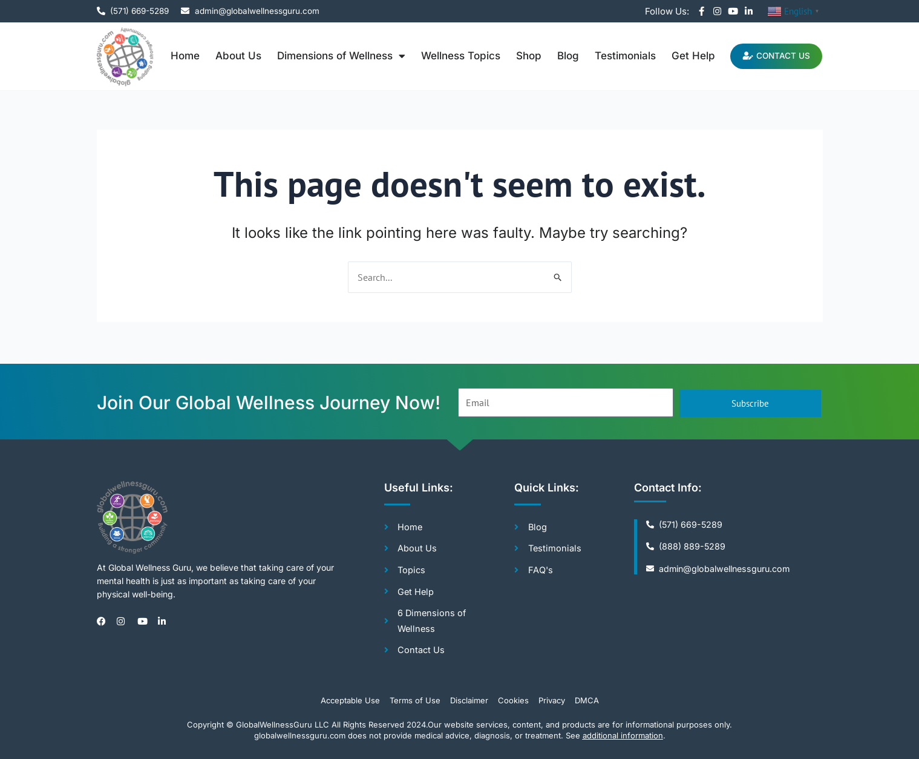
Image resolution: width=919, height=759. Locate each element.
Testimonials (618, 56)
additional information (623, 735)
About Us (231, 56)
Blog (561, 56)
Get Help (686, 56)
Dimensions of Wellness (334, 56)
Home (177, 56)
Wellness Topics (453, 56)
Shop (521, 56)
